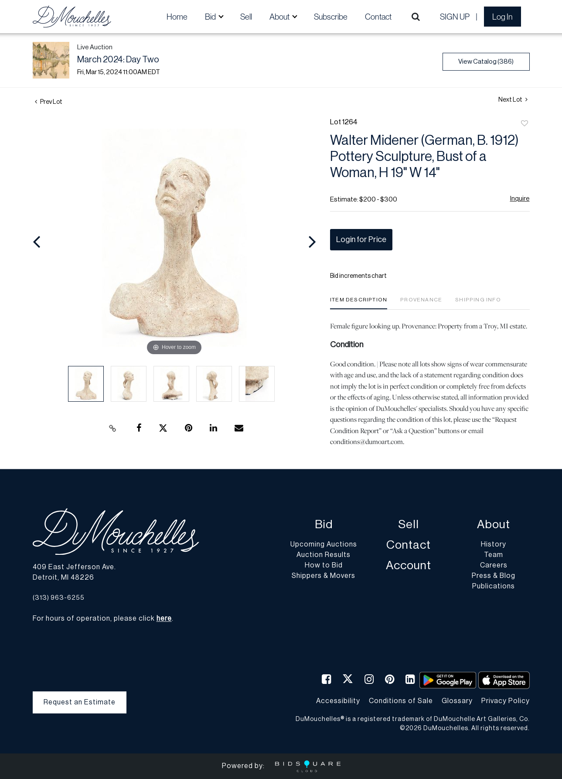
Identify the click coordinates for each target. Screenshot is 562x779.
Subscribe (330, 16)
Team (493, 555)
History (493, 544)
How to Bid (324, 565)
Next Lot (513, 99)
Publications (493, 586)
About (493, 525)
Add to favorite (524, 124)
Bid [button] (211, 16)
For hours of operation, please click (102, 618)
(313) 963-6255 (59, 597)
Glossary (457, 700)
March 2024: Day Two (118, 59)
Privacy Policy (505, 700)
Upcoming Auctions (323, 544)
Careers (494, 565)
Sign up (455, 16)
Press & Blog (493, 576)
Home (177, 16)
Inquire (520, 198)
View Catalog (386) (486, 61)
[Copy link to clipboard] (112, 428)
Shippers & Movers (323, 576)
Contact (378, 16)
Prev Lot (48, 102)
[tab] (358, 303)
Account (408, 566)
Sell (246, 16)
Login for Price (361, 239)
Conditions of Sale (401, 700)
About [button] (280, 16)
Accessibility (338, 700)
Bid (324, 525)
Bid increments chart (358, 276)
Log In (502, 16)
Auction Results (323, 555)
